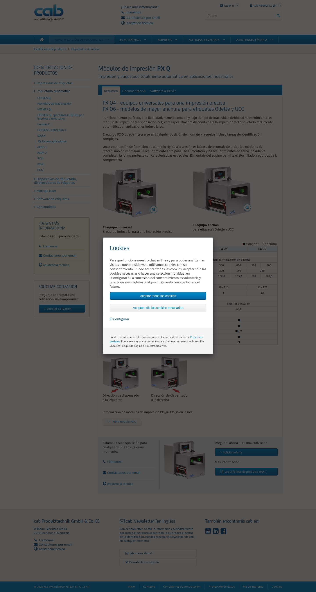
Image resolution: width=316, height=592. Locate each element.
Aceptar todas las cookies (158, 296)
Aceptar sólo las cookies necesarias (158, 307)
